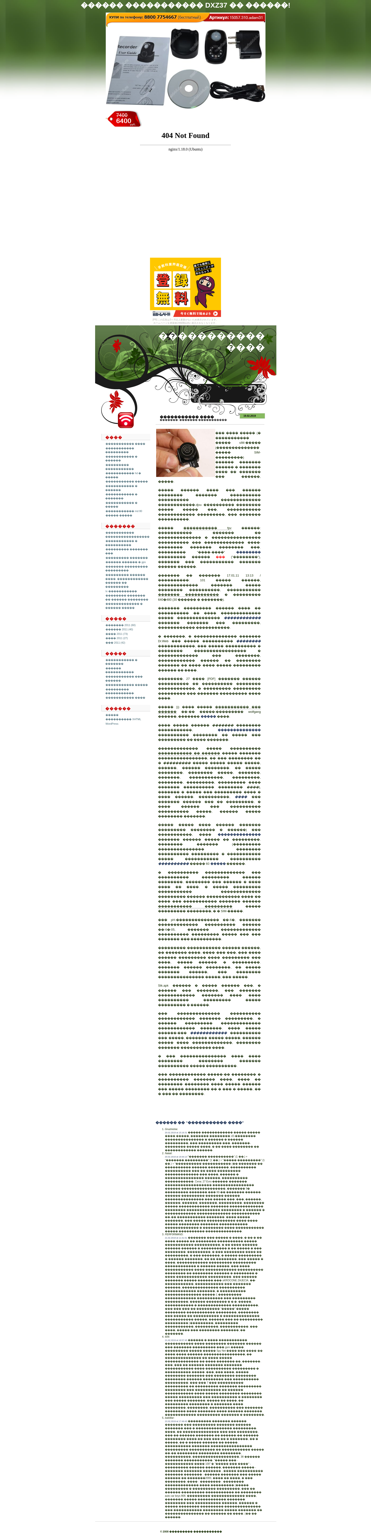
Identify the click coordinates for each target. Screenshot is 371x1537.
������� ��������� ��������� (126, 568)
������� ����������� (203, 419)
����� (112, 715)
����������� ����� (127, 481)
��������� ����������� (119, 691)
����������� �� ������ (189, 753)
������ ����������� (119, 670)
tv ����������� (121, 591)
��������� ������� (127, 557)
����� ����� (119, 515)
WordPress (112, 723)
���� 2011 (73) (117, 633)
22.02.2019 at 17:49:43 (176, 1421)
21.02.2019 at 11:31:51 (176, 1238)
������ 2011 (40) (119, 629)
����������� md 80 (124, 511)
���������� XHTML (123, 719)
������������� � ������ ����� (124, 605)
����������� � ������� (121, 496)
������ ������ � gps (126, 562)
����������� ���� (125, 443)
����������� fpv (207, 528)
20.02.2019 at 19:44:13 (176, 1157)
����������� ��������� (119, 450)
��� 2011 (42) (115, 642)
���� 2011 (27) (117, 638)
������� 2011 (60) (121, 625)
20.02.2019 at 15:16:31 (176, 1132)
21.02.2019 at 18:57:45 (176, 1340)
